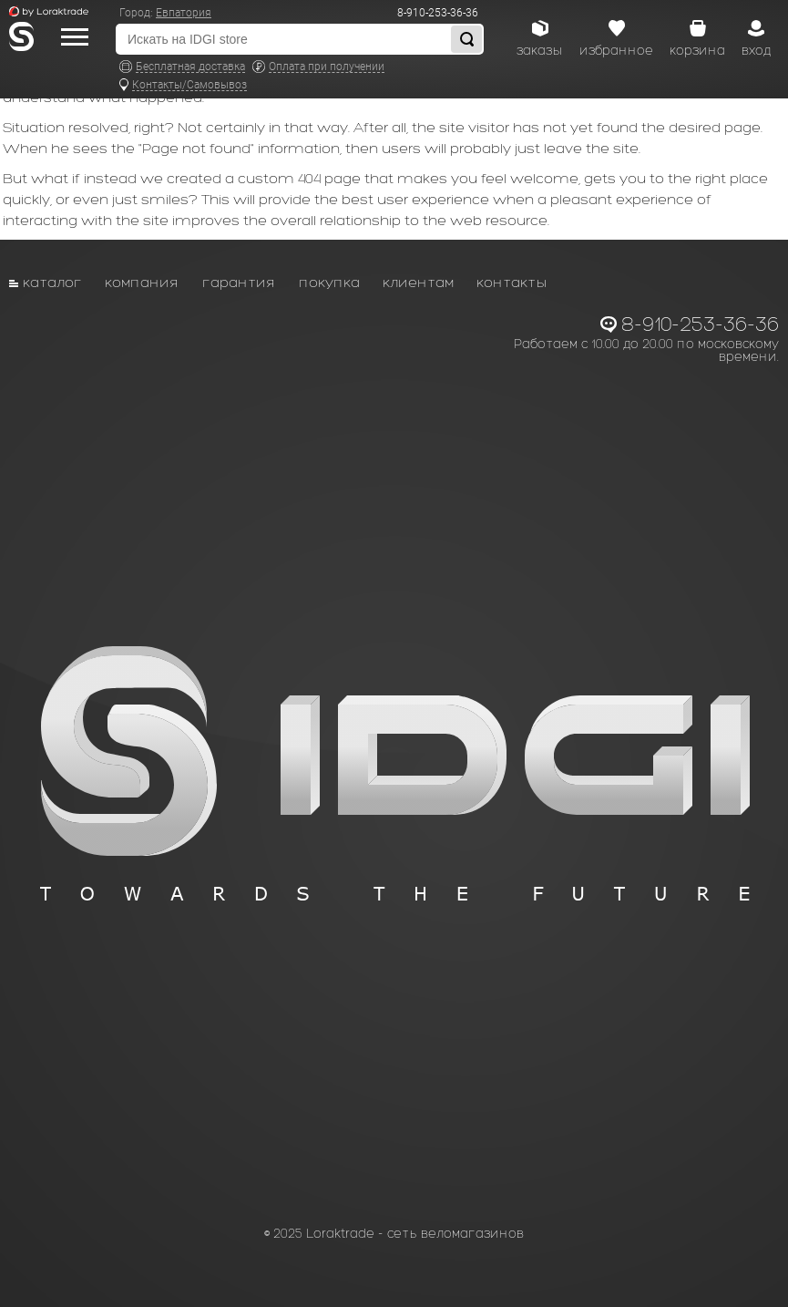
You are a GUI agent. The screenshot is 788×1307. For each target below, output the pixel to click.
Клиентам (418, 282)
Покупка (329, 282)
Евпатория (183, 12)
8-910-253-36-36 (437, 12)
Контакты (512, 282)
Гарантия (239, 282)
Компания (142, 282)
